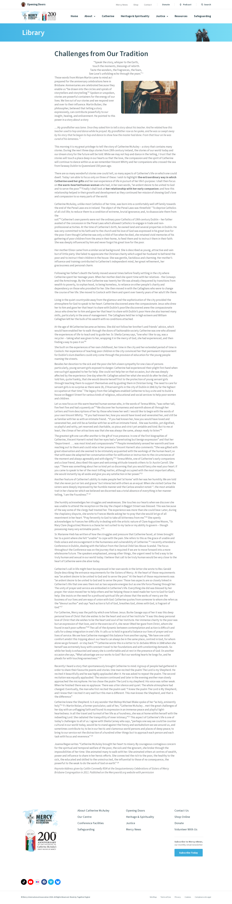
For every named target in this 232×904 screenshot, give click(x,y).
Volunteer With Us (186, 830)
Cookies (188, 898)
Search (207, 4)
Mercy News (122, 4)
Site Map (153, 898)
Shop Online (182, 817)
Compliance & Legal (203, 898)
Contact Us (181, 811)
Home (74, 16)
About (90, 16)
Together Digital (83, 898)
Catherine (108, 16)
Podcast (185, 4)
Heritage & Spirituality (135, 16)
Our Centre (84, 817)
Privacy (178, 898)
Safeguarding (202, 16)
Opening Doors (136, 811)
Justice (162, 16)
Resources (181, 16)
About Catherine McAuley (94, 811)
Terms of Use (165, 898)
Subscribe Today (188, 854)
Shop (135, 4)
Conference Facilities (91, 824)
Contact (148, 4)
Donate (166, 4)
